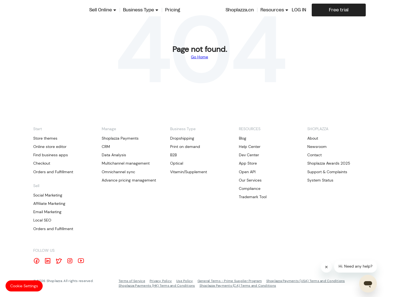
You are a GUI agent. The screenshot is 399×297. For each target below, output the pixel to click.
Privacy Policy (161, 281)
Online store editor (49, 146)
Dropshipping (182, 138)
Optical (176, 163)
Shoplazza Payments (120, 138)
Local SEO (42, 220)
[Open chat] (368, 284)
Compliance (249, 188)
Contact (314, 154)
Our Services (250, 180)
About (312, 138)
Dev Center (249, 154)
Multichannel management (126, 163)
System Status (320, 180)
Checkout (41, 163)
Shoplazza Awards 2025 (328, 163)
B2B (173, 154)
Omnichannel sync (118, 171)
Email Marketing (47, 211)
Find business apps (50, 154)
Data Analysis (114, 154)
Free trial (339, 9)
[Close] (326, 267)
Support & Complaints (327, 171)
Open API (247, 171)
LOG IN (299, 9)
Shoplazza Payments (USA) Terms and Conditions (305, 281)
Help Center (249, 146)
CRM (106, 146)
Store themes (45, 138)
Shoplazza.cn (240, 9)
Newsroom (317, 146)
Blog (242, 138)
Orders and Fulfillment (53, 171)
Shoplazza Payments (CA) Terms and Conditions (238, 285)
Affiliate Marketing (49, 203)
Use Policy (184, 281)
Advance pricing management (129, 180)
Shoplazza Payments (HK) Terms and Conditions (157, 285)
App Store (248, 163)
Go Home (199, 56)
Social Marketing (47, 195)
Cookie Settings (24, 285)
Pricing (172, 9)
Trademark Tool (253, 196)
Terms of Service (132, 281)
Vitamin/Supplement (188, 171)
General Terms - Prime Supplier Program (230, 281)
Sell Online (100, 9)
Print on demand (185, 146)
